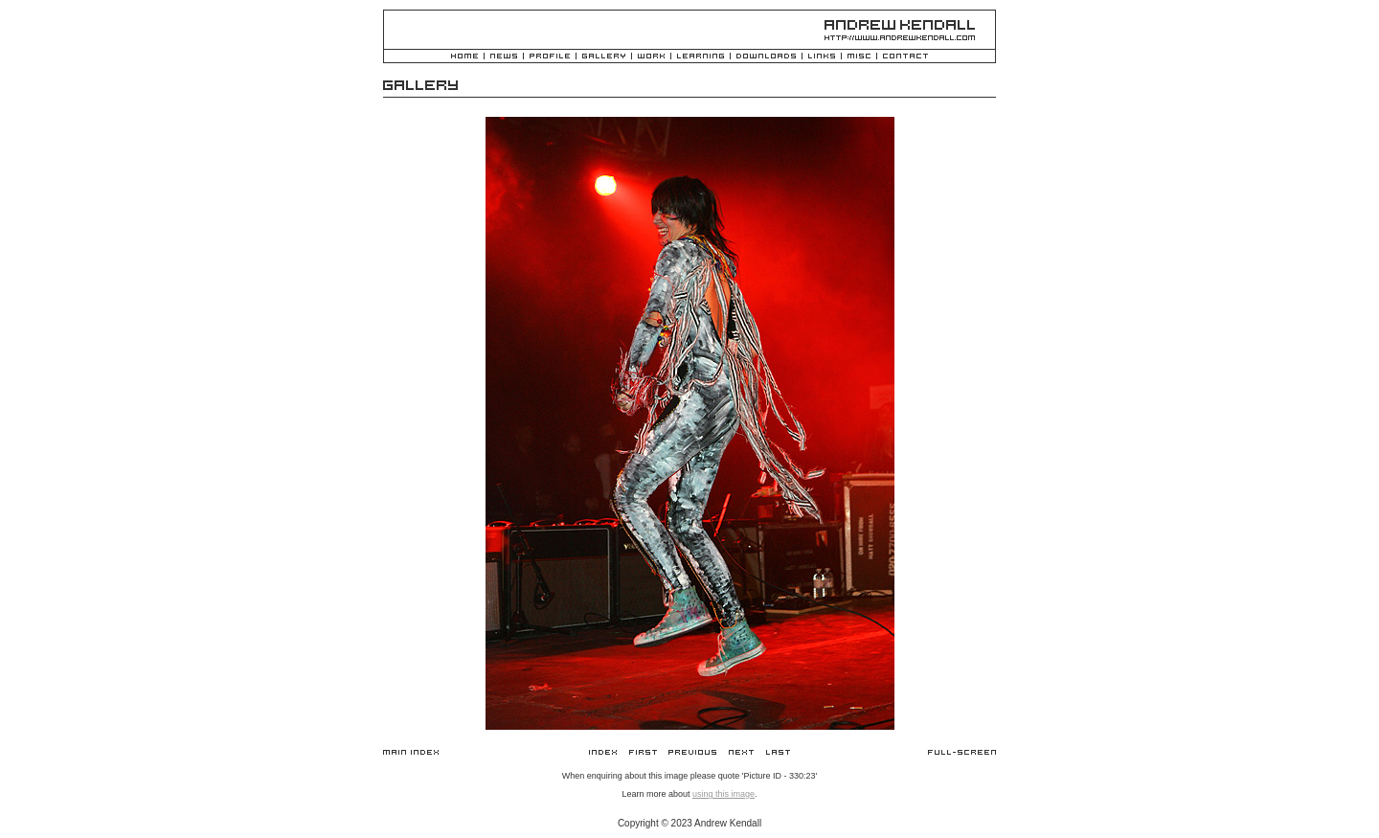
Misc (859, 57)
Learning (700, 57)
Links (821, 57)
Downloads (766, 57)
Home (464, 57)
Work (651, 57)
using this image (723, 794)
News (503, 57)
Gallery (603, 57)
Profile (550, 57)
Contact (905, 57)
